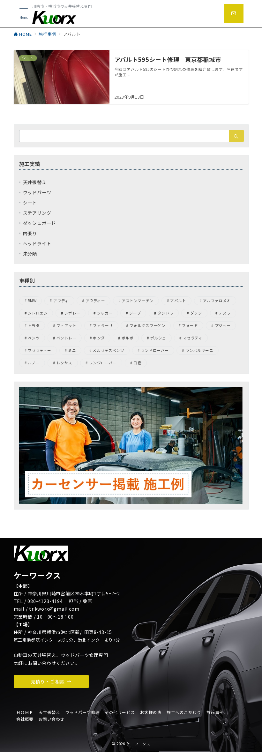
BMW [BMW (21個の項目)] (32, 300)
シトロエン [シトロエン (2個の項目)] (38, 313)
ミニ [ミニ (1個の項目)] (72, 350)
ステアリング (37, 213)
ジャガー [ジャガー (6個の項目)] (105, 313)
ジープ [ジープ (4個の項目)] (135, 313)
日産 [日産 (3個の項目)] (137, 362)
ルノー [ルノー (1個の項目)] (34, 362)
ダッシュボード (39, 223)
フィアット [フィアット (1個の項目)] (66, 325)
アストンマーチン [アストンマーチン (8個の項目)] (137, 300)
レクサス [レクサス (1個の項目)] (64, 362)
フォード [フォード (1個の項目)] (190, 325)
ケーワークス (138, 743)
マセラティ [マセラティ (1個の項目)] (192, 337)
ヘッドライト (37, 243)
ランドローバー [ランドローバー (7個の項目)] (154, 350)
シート (30, 202)
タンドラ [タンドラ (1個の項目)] (166, 313)
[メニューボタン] (24, 13)
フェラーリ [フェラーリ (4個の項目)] (103, 325)
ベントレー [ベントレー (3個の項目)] (66, 337)
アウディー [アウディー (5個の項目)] (95, 300)
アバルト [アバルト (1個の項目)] (178, 300)
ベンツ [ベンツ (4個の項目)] (34, 337)
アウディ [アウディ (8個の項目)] (61, 300)
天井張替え (35, 182)
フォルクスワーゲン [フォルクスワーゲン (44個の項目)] (147, 325)
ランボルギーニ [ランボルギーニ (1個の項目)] (199, 350)
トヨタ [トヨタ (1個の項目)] (34, 325)
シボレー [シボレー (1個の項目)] (72, 313)
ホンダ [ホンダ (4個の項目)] (99, 337)
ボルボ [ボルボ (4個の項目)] (127, 337)
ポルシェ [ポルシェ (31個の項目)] (158, 337)
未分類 (30, 253)
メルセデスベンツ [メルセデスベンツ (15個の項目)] (108, 350)
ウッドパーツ (37, 192)
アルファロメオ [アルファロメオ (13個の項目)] (217, 300)
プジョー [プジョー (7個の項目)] (223, 325)
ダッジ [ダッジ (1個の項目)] (196, 313)
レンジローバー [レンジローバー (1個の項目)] (103, 362)
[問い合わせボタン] (234, 13)
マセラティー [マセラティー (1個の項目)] (39, 350)
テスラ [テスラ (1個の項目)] (224, 313)
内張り (30, 233)
